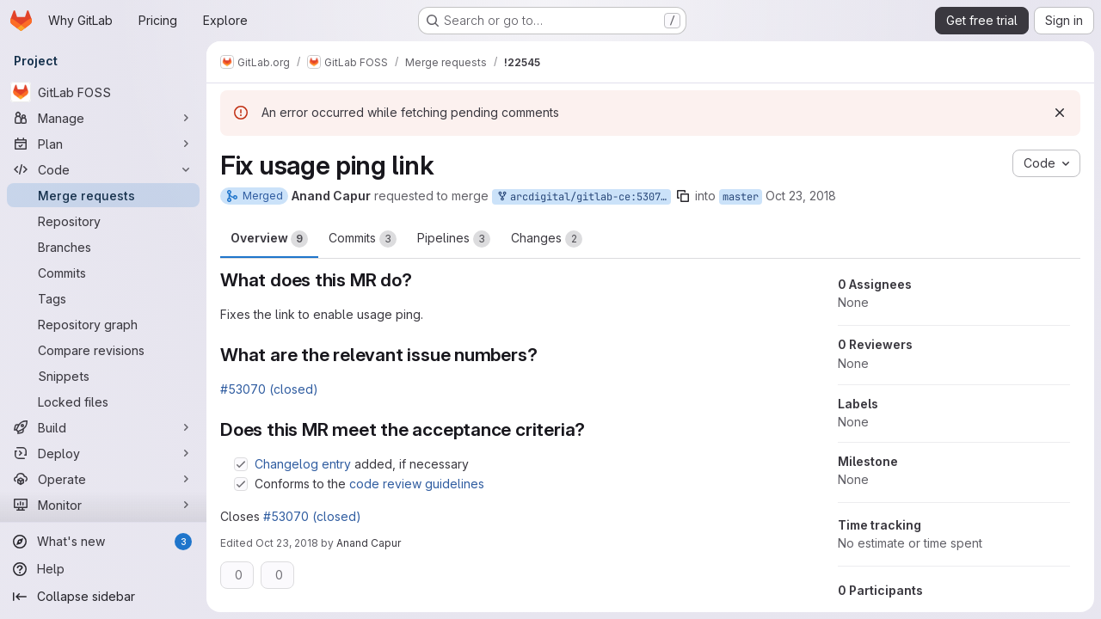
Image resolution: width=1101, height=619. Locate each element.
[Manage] (103, 118)
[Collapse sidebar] (103, 597)
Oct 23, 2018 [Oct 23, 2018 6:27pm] (286, 542)
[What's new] (103, 542)
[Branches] (103, 247)
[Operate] (103, 479)
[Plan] (103, 144)
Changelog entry (303, 464)
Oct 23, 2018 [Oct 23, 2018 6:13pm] (801, 195)
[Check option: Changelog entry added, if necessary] (241, 464)
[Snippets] (103, 376)
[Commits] (103, 272)
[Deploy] (103, 453)
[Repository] (103, 221)
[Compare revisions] (103, 350)
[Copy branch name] (683, 196)
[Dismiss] (1059, 112)
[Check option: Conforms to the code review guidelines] (241, 484)
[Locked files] (103, 401)
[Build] (103, 427)
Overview (269, 239)
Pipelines (453, 239)
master (741, 197)
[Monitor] (103, 505)
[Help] (103, 569)
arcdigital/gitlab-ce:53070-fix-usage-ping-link (583, 197)
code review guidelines (416, 483)
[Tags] (103, 298)
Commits (363, 239)
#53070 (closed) (269, 389)
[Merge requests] (103, 195)
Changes (546, 239)
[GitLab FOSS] (103, 92)
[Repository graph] (103, 324)
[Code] (103, 169)
